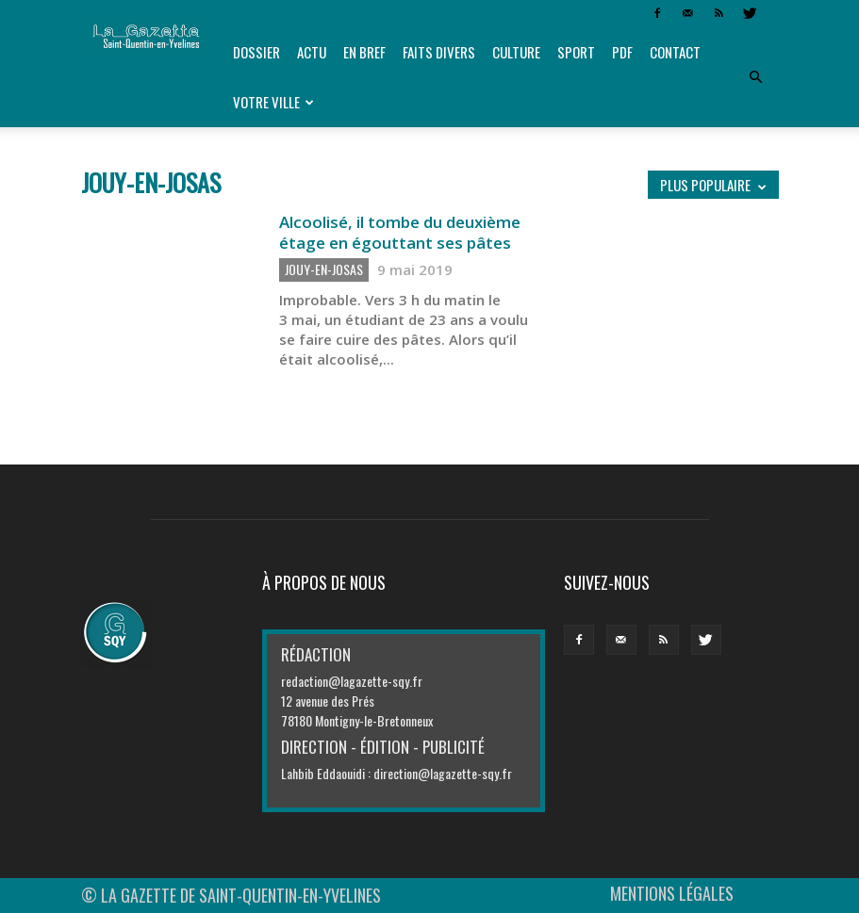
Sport (576, 51)
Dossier (256, 51)
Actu (311, 51)
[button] (756, 77)
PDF (622, 51)
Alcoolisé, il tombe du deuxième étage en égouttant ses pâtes (399, 232)
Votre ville (273, 101)
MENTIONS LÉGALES (672, 893)
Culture (516, 51)
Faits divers (439, 51)
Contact (675, 51)
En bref (364, 51)
